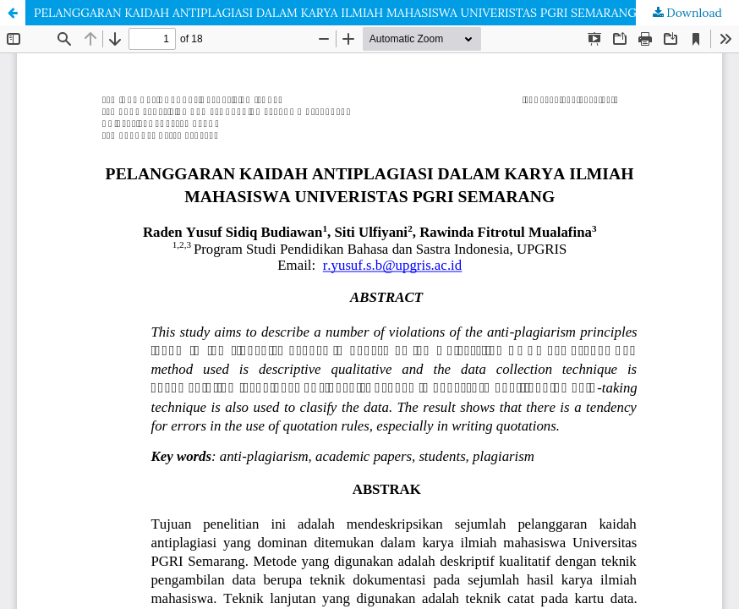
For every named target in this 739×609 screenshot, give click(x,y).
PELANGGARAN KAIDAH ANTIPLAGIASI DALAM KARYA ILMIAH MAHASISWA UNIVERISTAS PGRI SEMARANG (335, 12)
